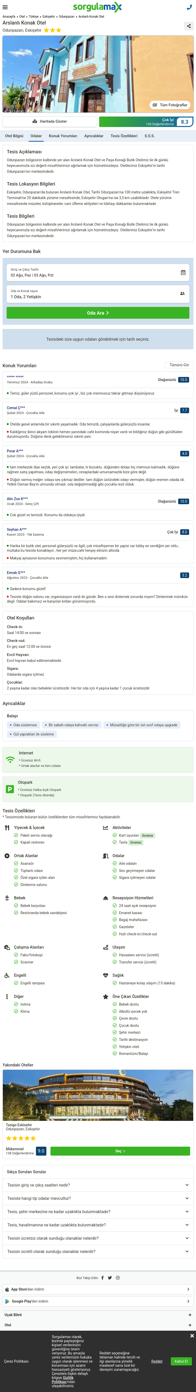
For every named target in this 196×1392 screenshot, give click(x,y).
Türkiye (33, 16)
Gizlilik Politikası (62, 1380)
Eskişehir (49, 16)
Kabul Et (181, 1361)
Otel (22, 16)
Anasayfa (9, 16)
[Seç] (120, 1151)
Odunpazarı (66, 16)
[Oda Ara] (98, 313)
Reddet (157, 1361)
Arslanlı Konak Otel (91, 16)
